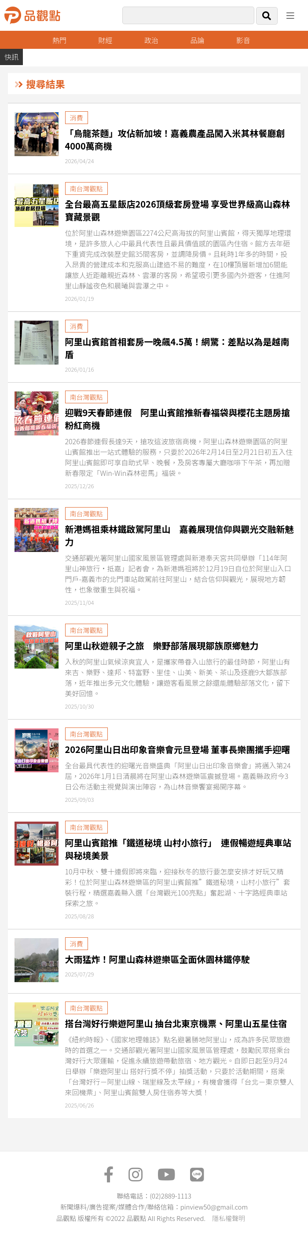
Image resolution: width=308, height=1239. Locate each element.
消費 (76, 117)
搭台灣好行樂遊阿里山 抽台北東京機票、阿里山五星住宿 (176, 1023)
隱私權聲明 (228, 1218)
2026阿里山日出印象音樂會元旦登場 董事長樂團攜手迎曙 (177, 749)
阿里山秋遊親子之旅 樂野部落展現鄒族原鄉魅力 (162, 645)
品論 (197, 40)
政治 (151, 40)
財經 (105, 40)
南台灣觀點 (86, 188)
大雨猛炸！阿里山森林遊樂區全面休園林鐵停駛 (157, 959)
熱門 (59, 40)
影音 (243, 40)
